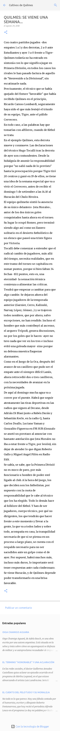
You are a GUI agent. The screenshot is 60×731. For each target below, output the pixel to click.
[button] (6, 32)
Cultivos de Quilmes (21, 5)
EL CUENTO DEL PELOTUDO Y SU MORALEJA (26, 692)
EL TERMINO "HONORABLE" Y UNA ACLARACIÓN (28, 662)
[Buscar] (55, 5)
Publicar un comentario (18, 607)
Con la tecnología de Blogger (30, 726)
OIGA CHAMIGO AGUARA (15, 632)
